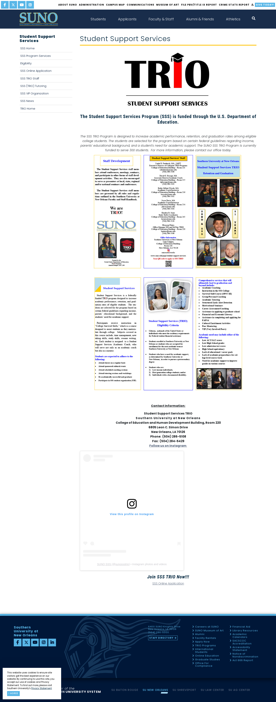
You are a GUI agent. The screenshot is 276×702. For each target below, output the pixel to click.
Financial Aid (241, 626)
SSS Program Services (35, 56)
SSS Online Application (36, 71)
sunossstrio (122, 564)
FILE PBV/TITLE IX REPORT (199, 4)
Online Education (207, 655)
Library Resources (245, 630)
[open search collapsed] (253, 18)
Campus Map (115, 4)
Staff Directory (161, 637)
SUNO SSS (104, 564)
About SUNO (67, 4)
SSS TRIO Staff (29, 78)
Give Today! (265, 4)
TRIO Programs (205, 645)
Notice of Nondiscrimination (245, 655)
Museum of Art (167, 4)
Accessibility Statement (241, 649)
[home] (39, 19)
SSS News (27, 101)
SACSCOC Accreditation (242, 642)
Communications (140, 4)
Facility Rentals (205, 638)
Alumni (200, 634)
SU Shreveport (184, 690)
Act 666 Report (242, 660)
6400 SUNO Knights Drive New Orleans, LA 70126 (164, 627)
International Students (204, 650)
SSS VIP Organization (34, 93)
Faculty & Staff (161, 19)
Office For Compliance (204, 664)
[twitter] (13, 5)
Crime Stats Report (234, 4)
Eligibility (26, 63)
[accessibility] (253, 4)
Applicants (127, 19)
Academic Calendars (239, 635)
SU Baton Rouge (124, 690)
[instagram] (30, 5)
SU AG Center (239, 690)
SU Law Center (212, 690)
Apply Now (202, 641)
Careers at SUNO (207, 626)
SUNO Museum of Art (209, 630)
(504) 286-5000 (158, 632)
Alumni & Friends (200, 19)
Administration (91, 4)
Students (98, 19)
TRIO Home (27, 109)
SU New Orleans (155, 690)
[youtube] (21, 5)
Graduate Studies (207, 659)
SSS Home (27, 48)
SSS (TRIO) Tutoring (33, 86)
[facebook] (5, 5)
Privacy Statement (41, 688)
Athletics (233, 19)
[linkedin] (52, 642)
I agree (13, 693)
